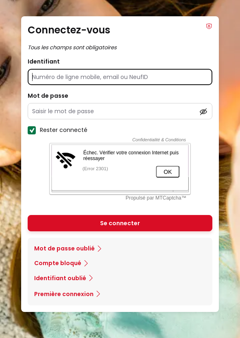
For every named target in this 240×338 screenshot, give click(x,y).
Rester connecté (57, 130)
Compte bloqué (57, 263)
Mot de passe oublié (64, 248)
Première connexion (64, 294)
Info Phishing (209, 26)
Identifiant (44, 61)
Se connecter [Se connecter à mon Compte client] (120, 223)
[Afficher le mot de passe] (203, 111)
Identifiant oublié (60, 278)
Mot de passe (48, 96)
